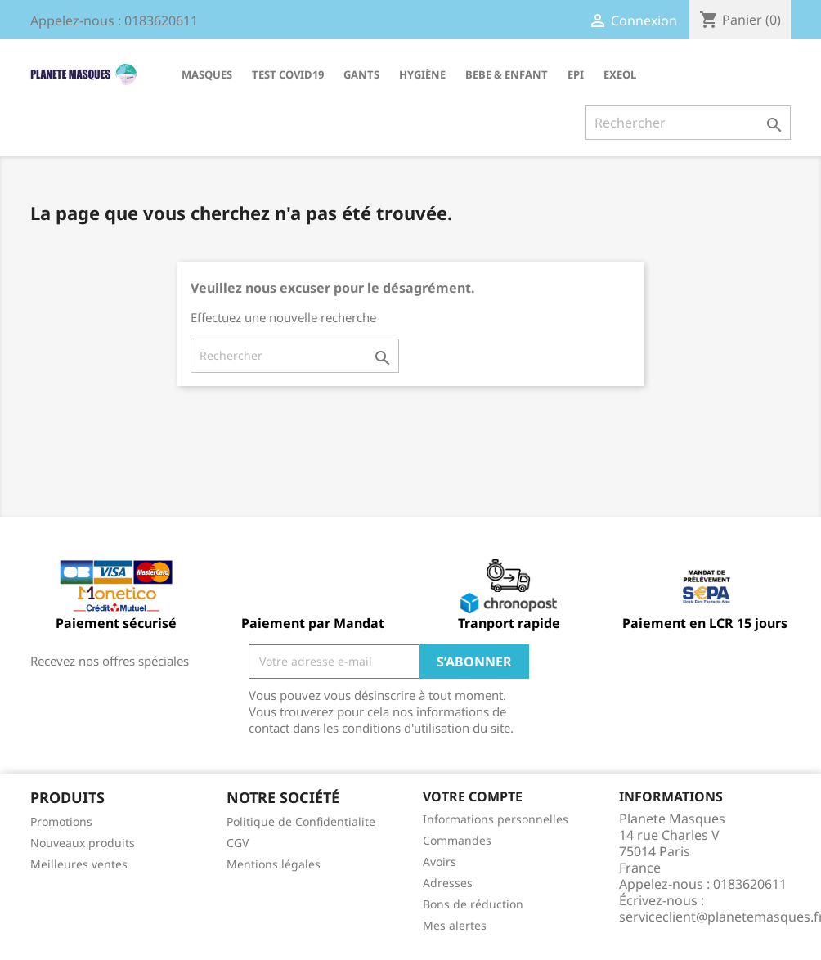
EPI (576, 74)
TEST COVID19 (288, 74)
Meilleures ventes (79, 864)
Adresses (448, 882)
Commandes (457, 840)
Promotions (61, 821)
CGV (238, 842)
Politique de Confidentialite (301, 821)
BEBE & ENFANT (506, 74)
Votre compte (473, 796)
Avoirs (439, 861)
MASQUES (207, 74)
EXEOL (619, 74)
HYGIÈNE (422, 74)
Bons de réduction (473, 904)
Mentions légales (274, 864)
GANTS (361, 74)
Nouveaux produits (82, 842)
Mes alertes (455, 925)
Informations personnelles (495, 819)
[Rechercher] (688, 122)
